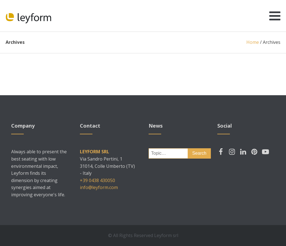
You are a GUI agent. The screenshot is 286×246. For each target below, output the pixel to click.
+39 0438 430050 (97, 180)
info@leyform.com (99, 187)
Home (252, 42)
